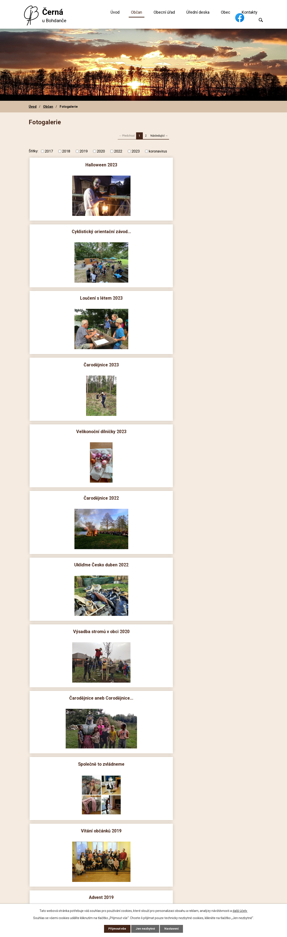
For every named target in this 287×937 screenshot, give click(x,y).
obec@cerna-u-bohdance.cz (123, 876)
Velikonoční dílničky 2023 (143, 230)
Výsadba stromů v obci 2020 (143, 295)
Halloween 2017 (67, 755)
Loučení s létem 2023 (220, 164)
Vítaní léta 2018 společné (143, 624)
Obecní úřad (164, 12)
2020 (101, 151)
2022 (118, 151)
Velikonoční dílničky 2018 (67, 689)
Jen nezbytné (145, 928)
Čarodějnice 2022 (220, 230)
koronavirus (158, 151)
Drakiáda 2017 (143, 755)
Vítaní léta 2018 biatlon (67, 624)
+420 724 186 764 (114, 870)
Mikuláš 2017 (220, 689)
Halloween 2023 (67, 164)
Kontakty (249, 12)
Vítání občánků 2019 (143, 361)
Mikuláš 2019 (67, 427)
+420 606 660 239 (114, 863)
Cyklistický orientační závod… (143, 164)
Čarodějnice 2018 (220, 624)
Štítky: (33, 151)
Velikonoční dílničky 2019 (143, 492)
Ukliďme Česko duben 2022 (67, 295)
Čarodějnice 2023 (67, 230)
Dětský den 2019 (67, 492)
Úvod (115, 12)
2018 (66, 151)
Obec (225, 12)
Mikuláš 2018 (220, 492)
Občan (136, 12)
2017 (49, 151)
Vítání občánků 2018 (67, 558)
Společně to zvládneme (67, 361)
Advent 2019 (220, 361)
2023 (136, 151)
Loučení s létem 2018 (220, 558)
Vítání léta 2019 (220, 427)
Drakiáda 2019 (143, 427)
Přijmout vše (116, 928)
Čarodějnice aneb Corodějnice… (220, 295)
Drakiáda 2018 (143, 558)
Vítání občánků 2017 (220, 755)
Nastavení (172, 928)
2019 (84, 151)
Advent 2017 (143, 689)
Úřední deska (197, 12)
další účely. (240, 910)
